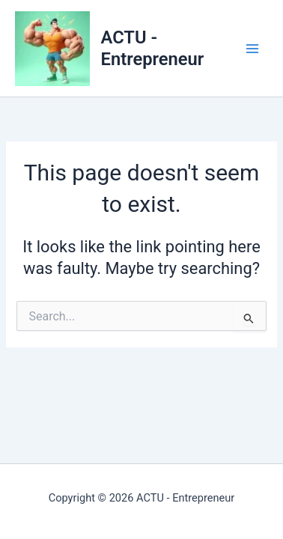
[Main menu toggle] (252, 48)
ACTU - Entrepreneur (152, 48)
